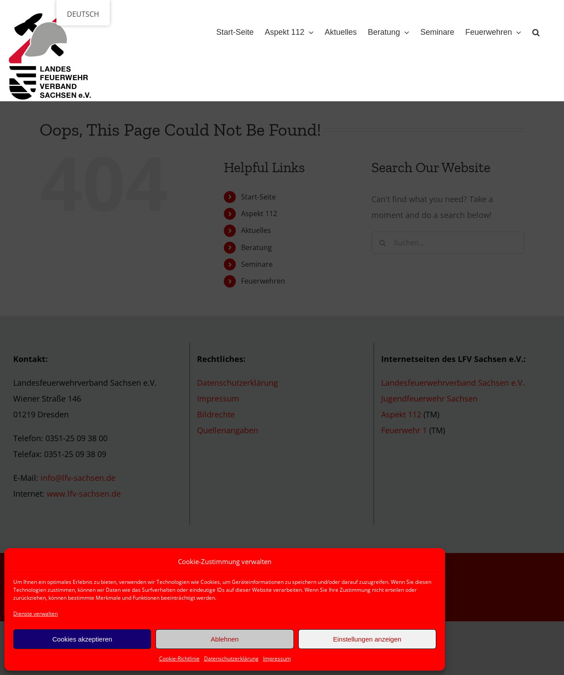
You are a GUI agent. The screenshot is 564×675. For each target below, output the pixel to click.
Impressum (277, 658)
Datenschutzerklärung (231, 658)
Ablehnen (224, 639)
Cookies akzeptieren (82, 639)
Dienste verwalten (35, 613)
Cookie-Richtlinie (179, 658)
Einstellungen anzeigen (367, 639)
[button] (536, 30)
